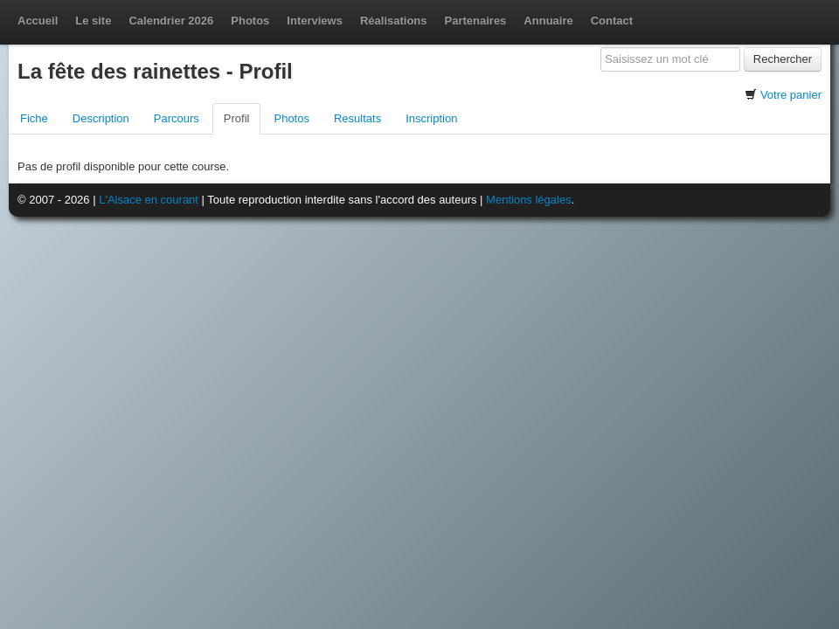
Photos (250, 20)
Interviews (315, 20)
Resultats (357, 118)
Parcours (176, 118)
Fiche (34, 118)
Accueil (37, 20)
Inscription (431, 118)
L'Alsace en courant (148, 199)
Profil (237, 118)
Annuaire (548, 20)
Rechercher (782, 59)
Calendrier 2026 (170, 20)
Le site (93, 20)
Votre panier (791, 94)
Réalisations (393, 20)
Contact (612, 20)
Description (101, 118)
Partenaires (476, 20)
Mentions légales (529, 199)
